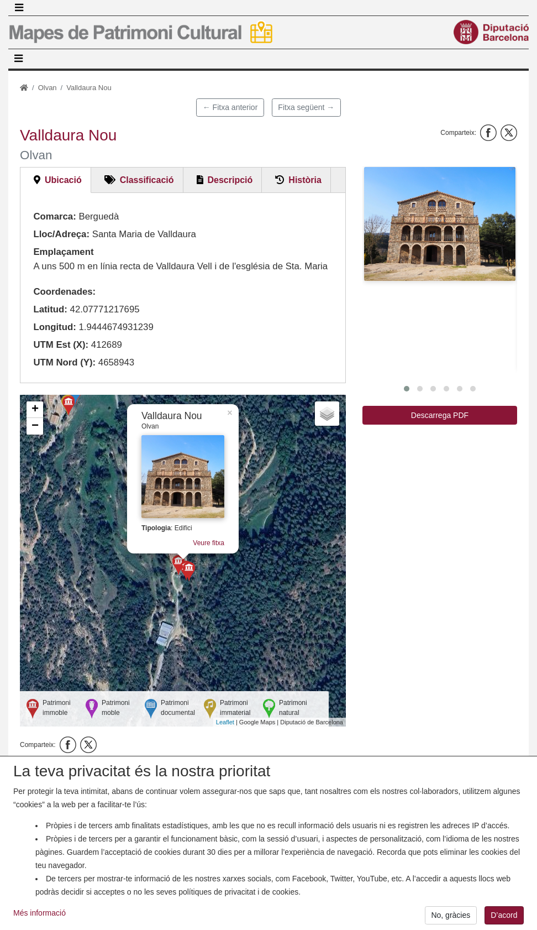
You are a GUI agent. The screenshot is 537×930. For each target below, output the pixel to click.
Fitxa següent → (306, 107)
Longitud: (54, 327)
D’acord (504, 918)
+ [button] (35, 409)
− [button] (35, 426)
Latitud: (50, 309)
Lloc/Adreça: (61, 234)
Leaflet (225, 722)
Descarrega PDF (439, 415)
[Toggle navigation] (18, 7)
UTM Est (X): (60, 344)
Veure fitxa (208, 543)
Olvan (47, 87)
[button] (439, 224)
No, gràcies (450, 918)
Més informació (39, 915)
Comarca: (54, 216)
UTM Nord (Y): (64, 362)
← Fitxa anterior (230, 107)
